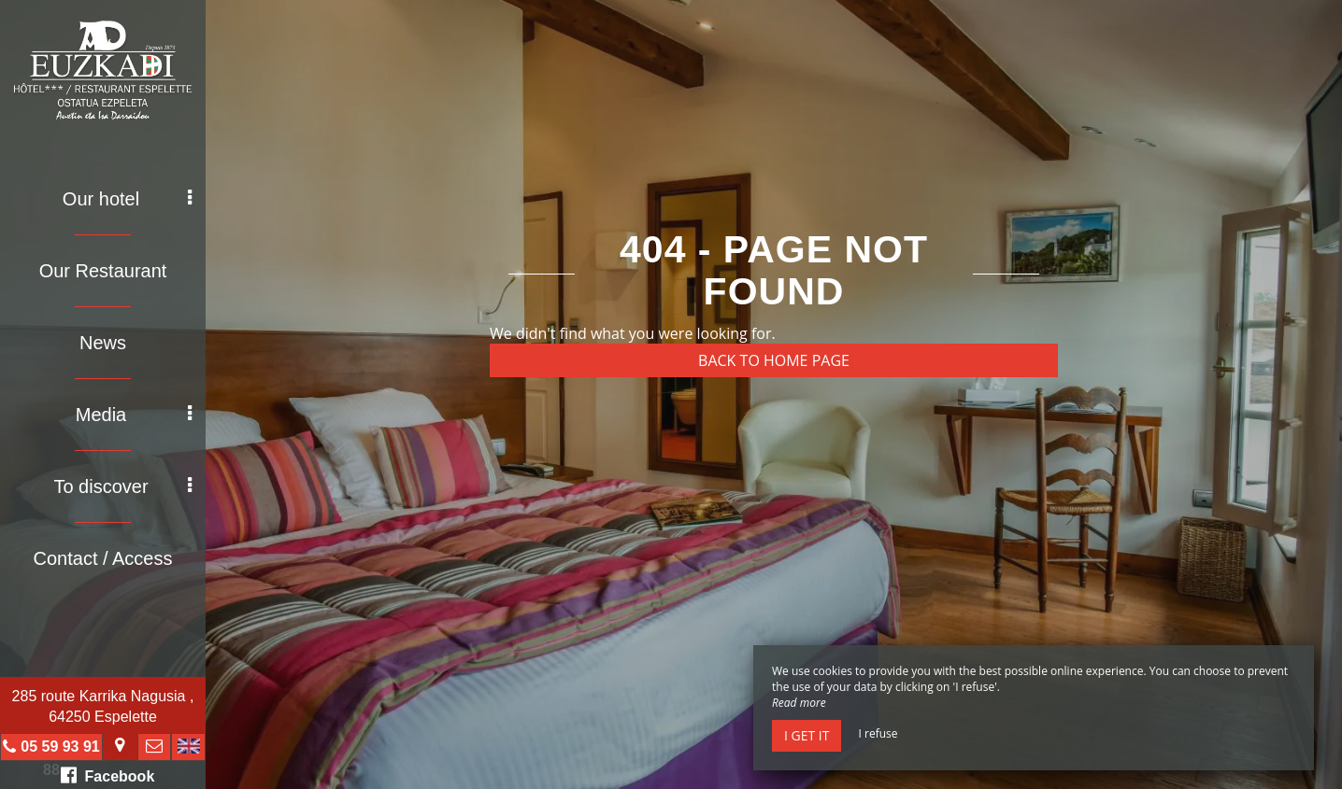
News (102, 342)
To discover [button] (122, 486)
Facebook (108, 775)
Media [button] (134, 414)
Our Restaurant (103, 271)
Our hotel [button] (127, 199)
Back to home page (773, 360)
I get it (806, 735)
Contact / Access (103, 558)
